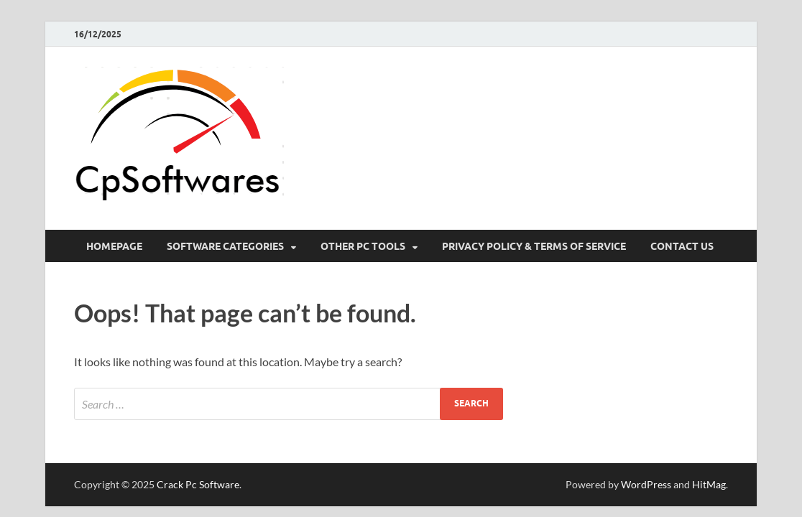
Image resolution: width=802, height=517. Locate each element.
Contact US (682, 246)
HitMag (709, 484)
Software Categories (225, 246)
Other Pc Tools (363, 246)
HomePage (114, 246)
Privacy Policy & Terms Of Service (534, 246)
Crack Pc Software (198, 484)
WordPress (646, 484)
